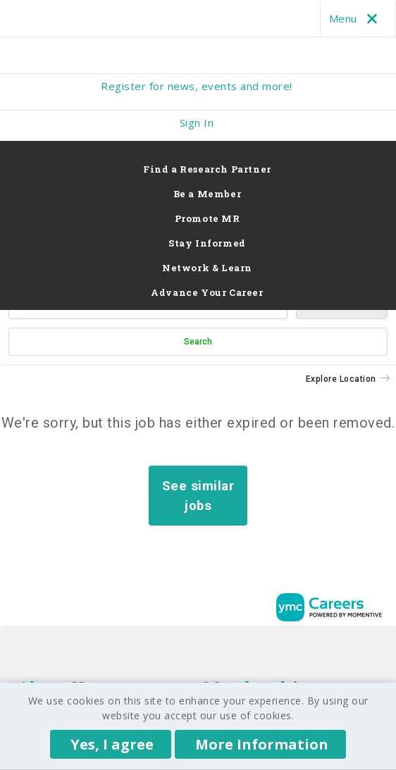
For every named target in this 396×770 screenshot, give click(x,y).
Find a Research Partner (207, 169)
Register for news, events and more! (196, 86)
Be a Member (207, 193)
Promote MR (207, 218)
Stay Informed (207, 243)
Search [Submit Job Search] (198, 342)
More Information (261, 744)
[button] (348, 379)
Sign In (197, 123)
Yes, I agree (112, 744)
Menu (356, 18)
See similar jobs (198, 495)
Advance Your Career (207, 292)
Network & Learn (207, 267)
